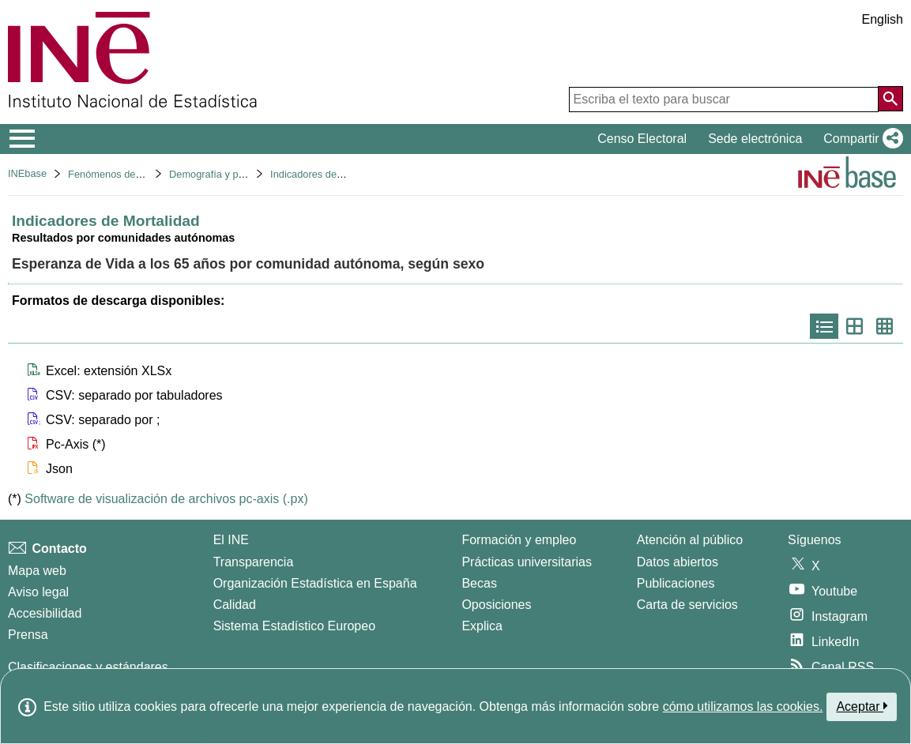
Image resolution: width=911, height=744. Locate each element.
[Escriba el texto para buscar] (724, 99)
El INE (231, 540)
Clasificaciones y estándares (88, 667)
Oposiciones (496, 604)
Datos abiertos (677, 562)
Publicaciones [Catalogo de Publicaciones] (676, 583)
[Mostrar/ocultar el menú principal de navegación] (22, 139)
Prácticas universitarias (526, 562)
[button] (860, 139)
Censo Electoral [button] (642, 138)
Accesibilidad (44, 613)
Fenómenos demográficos (126, 174)
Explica (482, 626)
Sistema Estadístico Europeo (294, 626)
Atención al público (690, 540)
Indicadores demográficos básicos (346, 174)
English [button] (882, 19)
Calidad (234, 604)
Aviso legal (38, 592)
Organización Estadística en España (315, 583)
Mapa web (37, 570)
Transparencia (253, 562)
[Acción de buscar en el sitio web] (890, 98)
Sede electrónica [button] (755, 138)
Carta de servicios (687, 604)
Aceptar (861, 706)
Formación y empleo (518, 540)
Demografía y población (222, 174)
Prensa (28, 634)
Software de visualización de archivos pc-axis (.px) (165, 498)
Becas (478, 583)
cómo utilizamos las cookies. (743, 706)
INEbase (27, 173)
